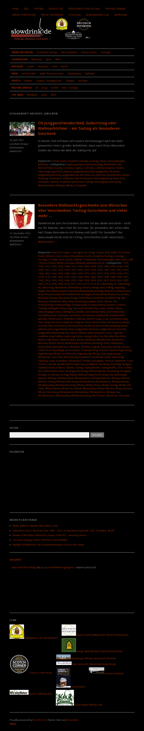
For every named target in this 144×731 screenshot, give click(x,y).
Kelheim (82, 333)
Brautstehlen (100, 294)
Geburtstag (44, 171)
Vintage (42, 374)
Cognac (78, 168)
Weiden (73, 374)
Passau (125, 347)
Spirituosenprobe (75, 364)
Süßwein (89, 73)
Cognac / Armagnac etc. (49, 80)
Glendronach (55, 319)
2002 (106, 280)
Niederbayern (114, 175)
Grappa (70, 80)
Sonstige (105, 52)
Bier (120, 164)
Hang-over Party (52, 322)
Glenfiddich (69, 319)
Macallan (109, 336)
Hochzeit (42, 325)
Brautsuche (114, 294)
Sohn (130, 360)
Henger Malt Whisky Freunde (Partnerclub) (92, 651)
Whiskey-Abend (65, 378)
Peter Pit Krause (82, 178)
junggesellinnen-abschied (112, 329)
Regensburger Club (97, 15)
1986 (93, 277)
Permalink (81, 185)
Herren (111, 322)
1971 (86, 273)
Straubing (115, 364)
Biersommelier (45, 168)
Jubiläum (67, 171)
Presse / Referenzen (52, 15)
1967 (60, 273)
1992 (40, 280)
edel (123, 298)
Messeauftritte (69, 52)
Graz (105, 319)
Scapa (52, 360)
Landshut (43, 336)
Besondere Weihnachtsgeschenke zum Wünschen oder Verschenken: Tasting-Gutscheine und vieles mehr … (82, 210)
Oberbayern (55, 178)
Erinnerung (79, 301)
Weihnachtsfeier (46, 185)
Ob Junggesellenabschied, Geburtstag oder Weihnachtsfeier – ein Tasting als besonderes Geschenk (79, 128)
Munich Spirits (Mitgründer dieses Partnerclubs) (95, 634)
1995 (60, 280)
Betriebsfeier (110, 164)
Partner (39, 8)
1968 (67, 273)
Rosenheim (84, 357)
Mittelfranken (104, 339)
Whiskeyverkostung (65, 385)
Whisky (69, 185)
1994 (53, 280)
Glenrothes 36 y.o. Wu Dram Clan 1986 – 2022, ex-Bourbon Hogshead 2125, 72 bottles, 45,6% (63, 530)
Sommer (42, 364)
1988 (106, 277)
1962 (119, 270)
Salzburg (42, 360)
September (120, 360)
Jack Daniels (102, 325)
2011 (73, 284)
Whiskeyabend (86, 381)
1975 (112, 273)
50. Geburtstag (121, 284)
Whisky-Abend (52, 388)
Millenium (90, 339)
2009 (60, 284)
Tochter (128, 367)
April (102, 287)
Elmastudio (73, 720)
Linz (101, 336)
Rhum (116, 178)
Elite (71, 301)
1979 (47, 277)
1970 (80, 273)
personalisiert (72, 350)
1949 (125, 266)
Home (15, 8)
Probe (95, 178)
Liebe (95, 336)
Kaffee (54, 87)
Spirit (48, 59)
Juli (49, 329)
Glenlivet (80, 319)
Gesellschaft (102, 315)
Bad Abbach (52, 291)
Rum (122, 178)
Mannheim (52, 339)
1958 (93, 270)
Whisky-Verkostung (48, 392)
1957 (86, 270)
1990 (119, 277)
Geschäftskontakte (95, 311)
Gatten (110, 308)
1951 (47, 270)
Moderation (118, 339)
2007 (47, 284)
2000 (93, 280)
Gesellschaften (117, 315)
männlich (64, 339)
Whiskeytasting (46, 385)
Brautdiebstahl (72, 294)
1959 (99, 270)
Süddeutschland (46, 367)
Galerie (16, 559)
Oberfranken (44, 347)
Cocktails (68, 168)
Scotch (30, 66)
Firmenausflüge (62, 305)
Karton (73, 333)
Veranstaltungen (22, 52)
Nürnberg (43, 178)
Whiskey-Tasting (46, 381)
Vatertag (69, 371)
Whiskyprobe (113, 392)
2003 (112, 280)
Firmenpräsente (96, 305)
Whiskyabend (67, 392)
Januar (124, 325)
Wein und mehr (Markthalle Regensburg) (86, 664)
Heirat (95, 322)
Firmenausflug (45, 305)
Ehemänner (55, 301)
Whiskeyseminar (120, 381)
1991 (125, 277)
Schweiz (86, 360)
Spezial (52, 364)
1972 (93, 273)
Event (100, 301)
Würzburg (111, 395)
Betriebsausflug (94, 164)
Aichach (86, 287)
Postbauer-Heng (89, 350)
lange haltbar (56, 336)
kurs (93, 175)
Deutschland (85, 298)
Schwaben (43, 182)
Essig (44, 87)
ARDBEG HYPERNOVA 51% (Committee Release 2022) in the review (48, 544)
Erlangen (91, 301)
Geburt (118, 308)
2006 (40, 284)
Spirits (16, 80)
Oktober (85, 347)
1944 (93, 266)
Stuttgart (126, 364)
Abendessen (61, 287)
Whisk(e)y (36, 59)
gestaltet (42, 319)
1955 (73, 270)
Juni (67, 333)
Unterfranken (50, 371)
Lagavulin (118, 333)
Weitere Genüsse (22, 87)
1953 (60, 270)
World (64, 66)
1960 (106, 270)
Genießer (79, 311)
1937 (47, 266)
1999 (86, 280)
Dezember (98, 298)
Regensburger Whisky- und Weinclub (57, 353)
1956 (80, 270)
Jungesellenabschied (84, 171)
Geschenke (74, 315)
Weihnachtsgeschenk (89, 374)
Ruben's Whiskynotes (31, 693)
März (73, 339)
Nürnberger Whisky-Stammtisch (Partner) (86, 658)
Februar (108, 301)
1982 (67, 277)
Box (128, 291)
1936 (40, 266)
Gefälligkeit (68, 311)
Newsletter (56, 8)
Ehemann (43, 301)
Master (80, 339)
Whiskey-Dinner (82, 378)
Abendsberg (75, 287)
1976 (119, 273)
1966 (53, 273)
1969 (73, 273)
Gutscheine (115, 319)
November (85, 343)
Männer (42, 339)
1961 (112, 270)
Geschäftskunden (115, 311)
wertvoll (42, 378)
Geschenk (63, 315)
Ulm (40, 371)
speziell (61, 364)
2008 (53, 284)
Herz (118, 322)
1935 (125, 263)
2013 (86, 284)
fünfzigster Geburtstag (60, 308)
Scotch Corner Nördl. (31, 672)
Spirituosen (77, 182)
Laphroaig (69, 336)
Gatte (102, 308)
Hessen (125, 322)
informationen (75, 325)
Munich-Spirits (56, 343)
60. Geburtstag (46, 287)
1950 (40, 270)
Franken (119, 168)
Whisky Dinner (92, 385)
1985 (86, 277)
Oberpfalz (68, 178)
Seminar (54, 182)
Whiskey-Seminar (120, 378)
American (43, 66)
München (101, 175)
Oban (106, 343)
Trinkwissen (19, 59)
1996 (67, 280)
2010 (67, 284)
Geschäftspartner (47, 315)
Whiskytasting (62, 395)
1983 (73, 277)
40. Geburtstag (105, 284)
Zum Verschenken (115, 8)
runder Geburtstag (113, 357)
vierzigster (125, 371)
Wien (94, 395)
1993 (47, 280)
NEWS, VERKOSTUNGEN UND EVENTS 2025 (35, 525)
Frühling (42, 308)
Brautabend (57, 294)
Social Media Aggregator (60, 567)
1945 (99, 266)
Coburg (52, 298)
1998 (80, 280)
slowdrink (65, 182)
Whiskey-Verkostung (67, 381)
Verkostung (115, 182)
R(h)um (28, 80)
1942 (80, 266)
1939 (60, 266)
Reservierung (71, 357)
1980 (53, 277)
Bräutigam (86, 294)
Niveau (125, 175)
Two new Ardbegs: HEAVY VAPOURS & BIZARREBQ (39, 540)
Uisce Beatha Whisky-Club (79, 704)
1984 (80, 277)
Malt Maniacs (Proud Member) (34, 637)
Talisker (70, 367)
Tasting (89, 182)
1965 (47, 273)
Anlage (95, 287)
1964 (40, 273)
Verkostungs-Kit (97, 371)
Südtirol (60, 367)
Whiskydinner (82, 392)
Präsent (103, 350)
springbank (91, 364)
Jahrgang (114, 325)
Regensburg (105, 178)
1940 (67, 266)
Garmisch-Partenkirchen (85, 308)
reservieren (57, 357)
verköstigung (101, 182)
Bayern (81, 164)
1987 (99, 277)
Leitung (87, 336)
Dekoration (64, 298)
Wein (57, 59)
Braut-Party (44, 294)
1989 (112, 277)
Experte (110, 168)
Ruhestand (97, 357)
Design (74, 298)
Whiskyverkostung (81, 395)
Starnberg (103, 364)
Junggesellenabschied (49, 175)
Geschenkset (88, 315)
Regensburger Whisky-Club (91, 353)
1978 (40, 277)
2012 (80, 284)
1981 (60, 277)
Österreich (106, 347)
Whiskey (60, 185)
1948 (119, 266)
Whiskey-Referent (101, 378)
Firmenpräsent (79, 305)
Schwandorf (74, 360)
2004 (119, 280)
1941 (73, 266)
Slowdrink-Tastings (47, 52)
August (41, 291)
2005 (125, 280)
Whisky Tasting (110, 385)
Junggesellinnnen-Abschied (75, 175)
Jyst (42, 567)
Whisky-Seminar (123, 388)
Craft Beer (89, 168)
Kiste (90, 333)
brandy (58, 168)
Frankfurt (120, 305)
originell (95, 347)
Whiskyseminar (46, 395)
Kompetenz (100, 333)
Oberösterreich (60, 347)
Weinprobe (107, 374)
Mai (117, 336)
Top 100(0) (17, 95)
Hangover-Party (82, 322)
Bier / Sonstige (70, 87)
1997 (73, 280)
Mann (123, 336)
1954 (67, 270)
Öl (37, 87)
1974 (106, 273)
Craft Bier (100, 168)
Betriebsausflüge (94, 291)
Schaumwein (74, 73)
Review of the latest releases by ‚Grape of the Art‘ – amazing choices (49, 535)
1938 (53, 266)
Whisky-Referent (105, 388)
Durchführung (112, 298)
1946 (106, 266)
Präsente (113, 350)
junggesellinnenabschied (51, 333)
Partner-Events (89, 52)
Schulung (75, 15)
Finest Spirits (70, 686)
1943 (86, 266)
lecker (79, 336)
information (60, 325)
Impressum (120, 15)
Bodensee (120, 291)
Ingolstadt (56, 171)
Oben (13, 723)
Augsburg (71, 164)
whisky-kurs (67, 388)
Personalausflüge (55, 350)
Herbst (102, 322)
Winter (101, 395)
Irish (54, 66)
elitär (64, 301)
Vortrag (64, 374)
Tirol (119, 367)
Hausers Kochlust (106, 673)
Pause (41, 350)
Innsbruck (89, 325)
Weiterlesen (47, 242)
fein (115, 301)
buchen (125, 294)
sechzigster (98, 360)
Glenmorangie (94, 319)
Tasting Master (92, 367)
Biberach (109, 291)
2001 (99, 280)
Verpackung (112, 371)
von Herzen (53, 374)
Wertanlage (120, 374)
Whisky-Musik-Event (85, 388)
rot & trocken (29, 73)
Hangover (68, 322)
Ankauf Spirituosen (24, 15)
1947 (112, 266)
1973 (99, 273)
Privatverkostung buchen (84, 8)
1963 (125, 270)
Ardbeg (109, 287)
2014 (93, 284)
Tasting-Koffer (108, 367)
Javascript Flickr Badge (24, 567)
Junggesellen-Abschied (107, 171)
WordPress (39, 720)
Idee (26, 8)
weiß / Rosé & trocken (52, 73)
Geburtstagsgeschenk (49, 311)
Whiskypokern (97, 392)
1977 (125, 273)
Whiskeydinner (103, 381)
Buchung (42, 298)
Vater (61, 371)
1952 (53, 270)
